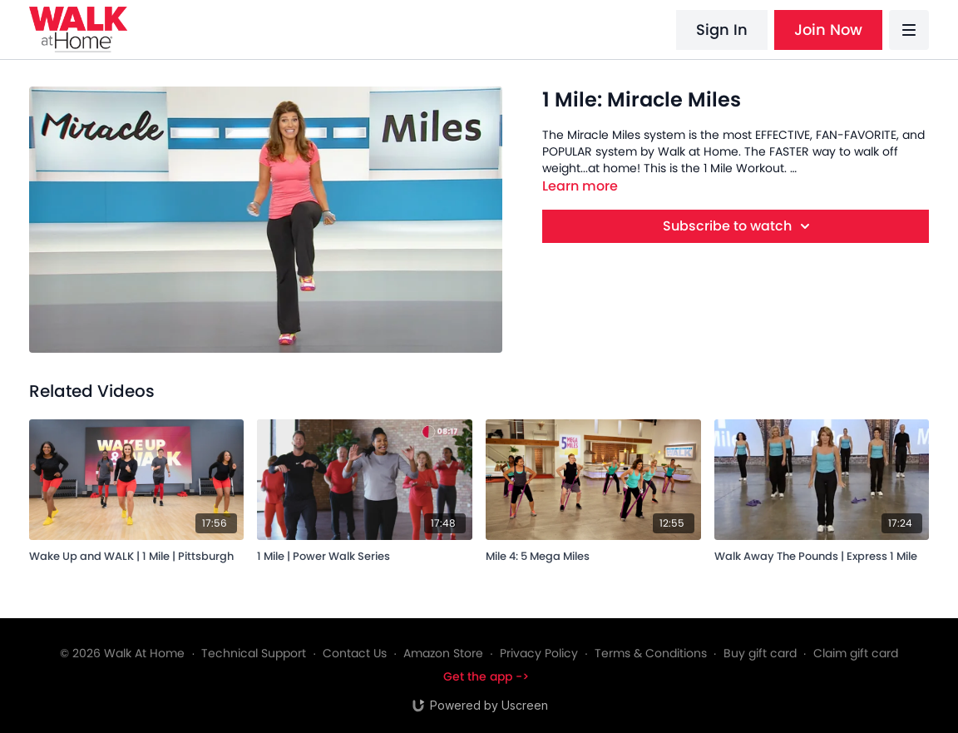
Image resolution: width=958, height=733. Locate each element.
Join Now (828, 29)
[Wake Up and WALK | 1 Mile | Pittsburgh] (136, 553)
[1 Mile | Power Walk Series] (364, 553)
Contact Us (355, 653)
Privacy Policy (539, 653)
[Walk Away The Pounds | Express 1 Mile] (822, 553)
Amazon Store (443, 653)
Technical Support (253, 653)
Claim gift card (855, 653)
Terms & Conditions (651, 653)
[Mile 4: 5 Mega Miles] (593, 553)
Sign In (722, 29)
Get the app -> (486, 676)
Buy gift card (760, 653)
